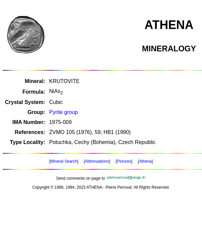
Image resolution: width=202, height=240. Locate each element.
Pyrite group (63, 112)
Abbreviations (97, 161)
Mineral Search (63, 161)
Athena (145, 161)
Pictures (124, 161)
